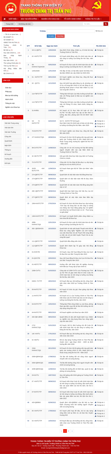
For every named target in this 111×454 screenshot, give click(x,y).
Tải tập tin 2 (101, 124)
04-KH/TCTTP (37, 304)
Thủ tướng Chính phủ (11, 63)
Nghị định (8, 145)
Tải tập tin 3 (101, 126)
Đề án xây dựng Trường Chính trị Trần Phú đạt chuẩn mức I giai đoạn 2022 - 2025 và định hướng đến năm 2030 (76, 342)
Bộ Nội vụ (7, 50)
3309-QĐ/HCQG (37, 356)
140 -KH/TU (36, 334)
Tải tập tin (100, 50)
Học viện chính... (9, 60)
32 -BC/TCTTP (37, 156)
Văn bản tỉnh (9, 127)
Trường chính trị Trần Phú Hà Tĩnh (43, 452)
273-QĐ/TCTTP (37, 179)
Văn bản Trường (10, 132)
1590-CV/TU (36, 270)
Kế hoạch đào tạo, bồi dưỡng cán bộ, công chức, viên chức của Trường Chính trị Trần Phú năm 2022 (76, 423)
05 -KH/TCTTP (37, 411)
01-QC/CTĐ (36, 258)
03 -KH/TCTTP (37, 421)
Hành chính (9, 99)
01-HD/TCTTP (37, 264)
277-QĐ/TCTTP (37, 197)
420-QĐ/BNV (36, 402)
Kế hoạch (8, 154)
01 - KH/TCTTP (37, 77)
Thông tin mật (10, 103)
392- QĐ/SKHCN (37, 228)
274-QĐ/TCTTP (37, 175)
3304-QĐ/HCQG (37, 363)
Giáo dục (8, 88)
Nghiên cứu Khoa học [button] (51, 19)
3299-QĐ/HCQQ (37, 369)
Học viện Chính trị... (10, 53)
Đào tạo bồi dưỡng (11, 95)
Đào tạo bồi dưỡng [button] (30, 19)
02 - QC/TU (36, 83)
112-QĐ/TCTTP (37, 246)
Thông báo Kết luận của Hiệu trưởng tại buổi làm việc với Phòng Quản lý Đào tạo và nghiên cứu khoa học (76, 96)
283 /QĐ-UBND (37, 317)
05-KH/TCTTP (37, 289)
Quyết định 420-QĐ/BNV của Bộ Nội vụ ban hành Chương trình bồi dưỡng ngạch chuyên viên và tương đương (76, 405)
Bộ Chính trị (8, 73)
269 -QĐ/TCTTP (37, 191)
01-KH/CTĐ (36, 252)
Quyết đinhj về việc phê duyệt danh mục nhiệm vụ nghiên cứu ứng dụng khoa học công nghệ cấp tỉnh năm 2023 (76, 319)
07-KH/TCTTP (37, 392)
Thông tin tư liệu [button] (93, 19)
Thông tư (8, 150)
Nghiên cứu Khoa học (12, 107)
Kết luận (7, 163)
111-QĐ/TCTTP (37, 241)
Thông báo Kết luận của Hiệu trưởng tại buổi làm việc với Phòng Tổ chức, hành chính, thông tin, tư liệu (76, 104)
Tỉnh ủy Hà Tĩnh (9, 66)
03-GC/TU (35, 375)
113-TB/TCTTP (37, 102)
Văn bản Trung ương (12, 123)
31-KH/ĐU (35, 110)
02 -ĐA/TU (35, 340)
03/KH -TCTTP (37, 281)
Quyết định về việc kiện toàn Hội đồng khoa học (76, 175)
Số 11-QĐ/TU (36, 50)
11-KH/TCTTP (37, 296)
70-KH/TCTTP (37, 131)
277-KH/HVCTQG (38, 137)
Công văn (8, 136)
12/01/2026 (35, 71)
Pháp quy (8, 91)
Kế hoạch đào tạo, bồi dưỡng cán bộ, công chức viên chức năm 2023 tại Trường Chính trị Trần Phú (76, 283)
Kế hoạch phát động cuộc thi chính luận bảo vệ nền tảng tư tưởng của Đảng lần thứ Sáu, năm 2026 (76, 58)
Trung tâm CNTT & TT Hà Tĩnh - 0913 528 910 (77, 452)
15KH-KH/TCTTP (38, 203)
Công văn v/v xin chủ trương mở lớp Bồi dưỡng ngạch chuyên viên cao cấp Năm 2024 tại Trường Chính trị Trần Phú (76, 150)
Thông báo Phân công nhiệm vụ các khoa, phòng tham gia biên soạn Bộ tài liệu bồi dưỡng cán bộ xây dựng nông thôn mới (76, 306)
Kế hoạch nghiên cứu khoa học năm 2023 (74, 312)
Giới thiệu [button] (13, 19)
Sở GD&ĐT (7, 40)
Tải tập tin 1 (101, 121)
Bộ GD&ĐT (7, 37)
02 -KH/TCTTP (37, 56)
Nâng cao (99, 31)
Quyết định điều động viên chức (70, 241)
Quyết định (8, 141)
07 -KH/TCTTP (37, 381)
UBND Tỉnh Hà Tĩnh (10, 42)
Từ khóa (43, 31)
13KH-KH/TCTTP (38, 216)
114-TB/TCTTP (37, 94)
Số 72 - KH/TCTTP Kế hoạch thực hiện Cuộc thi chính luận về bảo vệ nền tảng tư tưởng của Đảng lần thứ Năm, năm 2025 (76, 123)
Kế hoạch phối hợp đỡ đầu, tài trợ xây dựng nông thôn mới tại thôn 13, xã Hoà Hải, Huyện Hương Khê (76, 413)
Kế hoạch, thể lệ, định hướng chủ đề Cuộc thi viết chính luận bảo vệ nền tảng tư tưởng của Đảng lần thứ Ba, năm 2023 (76, 327)
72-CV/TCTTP (37, 162)
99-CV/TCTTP (37, 148)
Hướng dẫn (8, 159)
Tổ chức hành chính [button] (73, 19)
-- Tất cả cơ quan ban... (11, 34)
